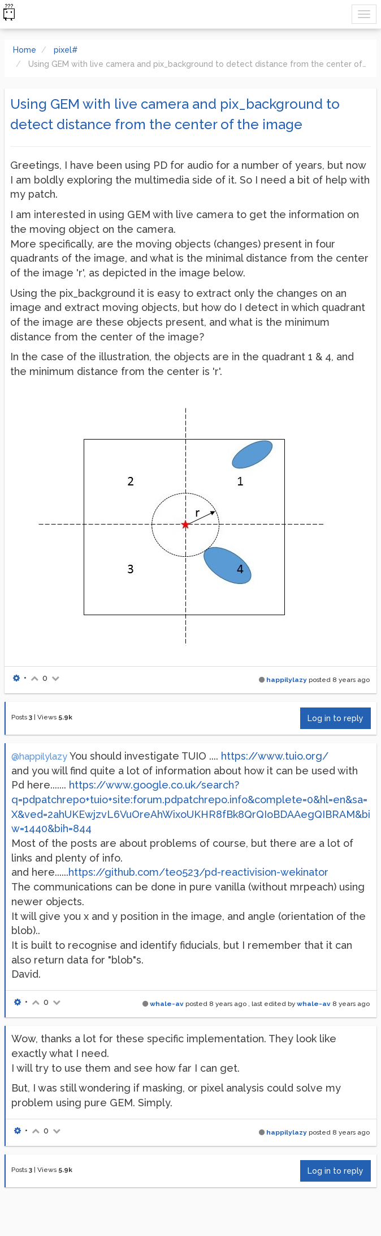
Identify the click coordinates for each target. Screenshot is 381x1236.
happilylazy (286, 680)
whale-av (167, 1004)
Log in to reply (335, 718)
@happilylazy (39, 756)
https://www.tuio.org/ (274, 756)
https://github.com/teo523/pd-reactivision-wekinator (198, 872)
